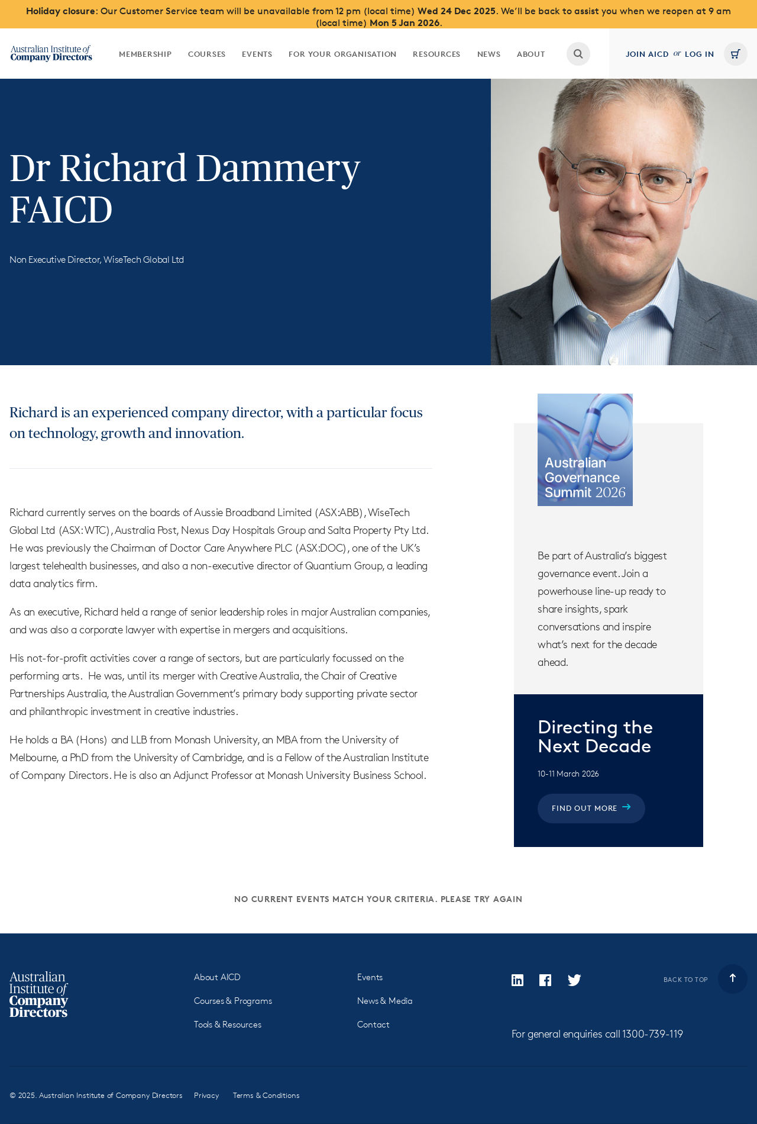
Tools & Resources (227, 1024)
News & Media (385, 1000)
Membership (145, 54)
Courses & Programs (232, 1000)
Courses (207, 54)
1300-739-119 (652, 1033)
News (489, 54)
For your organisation (343, 54)
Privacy (206, 1095)
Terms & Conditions (266, 1095)
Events (257, 54)
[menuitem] (145, 53)
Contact (373, 1024)
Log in (699, 54)
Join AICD (647, 54)
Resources (437, 54)
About (531, 54)
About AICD (217, 977)
